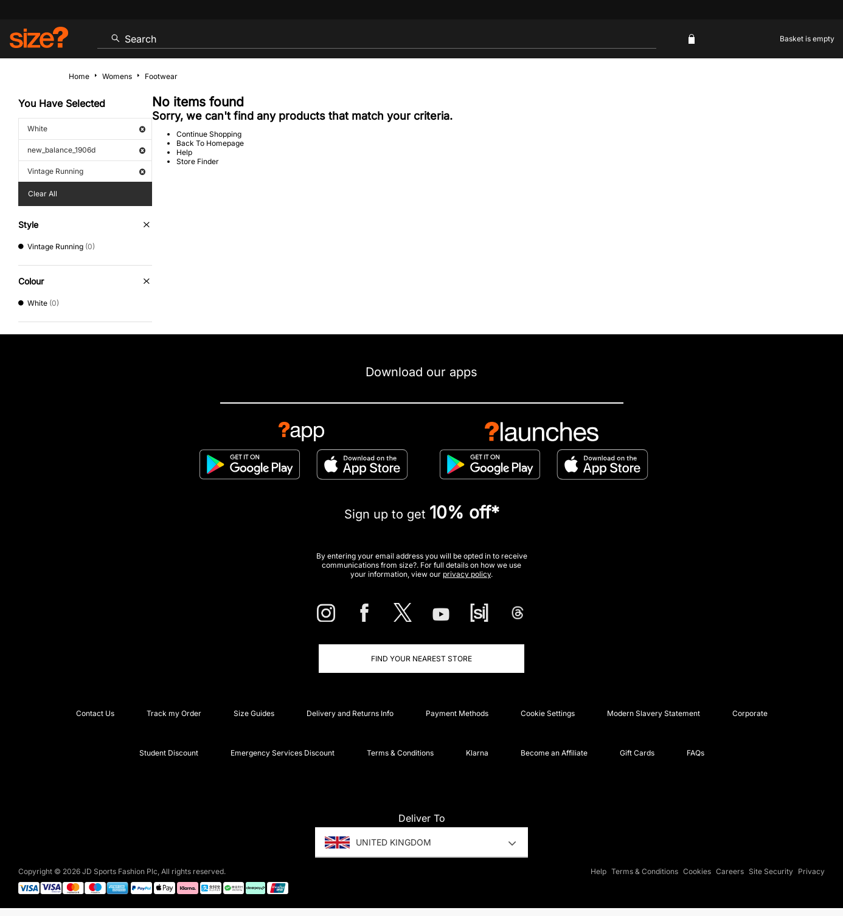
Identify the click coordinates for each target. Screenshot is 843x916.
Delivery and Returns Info (350, 713)
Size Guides (254, 713)
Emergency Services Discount (283, 752)
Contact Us (95, 713)
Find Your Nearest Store (421, 658)
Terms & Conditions (400, 752)
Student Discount (168, 752)
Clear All (42, 193)
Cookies (697, 871)
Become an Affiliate (554, 752)
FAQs (695, 752)
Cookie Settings (548, 713)
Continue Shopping (208, 134)
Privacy (811, 871)
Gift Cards (637, 752)
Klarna (477, 752)
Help (184, 152)
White (86, 128)
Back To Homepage (210, 143)
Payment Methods (457, 713)
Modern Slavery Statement (653, 713)
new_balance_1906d (86, 149)
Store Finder (197, 161)
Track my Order (174, 713)
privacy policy (467, 574)
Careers (730, 871)
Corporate (750, 713)
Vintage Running (86, 171)
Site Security (771, 871)
